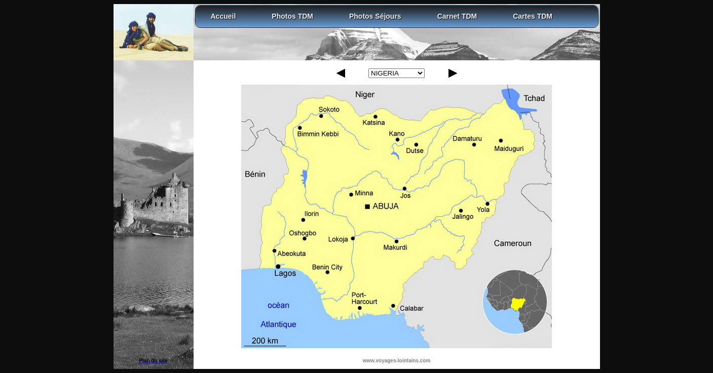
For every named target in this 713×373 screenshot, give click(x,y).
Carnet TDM (457, 16)
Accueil (223, 16)
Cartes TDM (532, 16)
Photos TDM (292, 16)
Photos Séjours (375, 16)
